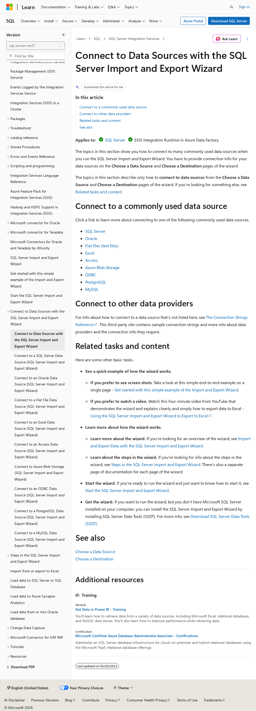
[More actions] (247, 39)
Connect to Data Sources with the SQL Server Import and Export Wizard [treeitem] (39, 340)
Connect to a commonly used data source (113, 106)
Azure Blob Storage (102, 267)
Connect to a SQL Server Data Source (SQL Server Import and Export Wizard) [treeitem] (40, 362)
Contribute (90, 700)
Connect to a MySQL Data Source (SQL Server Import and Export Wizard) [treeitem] (40, 539)
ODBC (90, 274)
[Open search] (231, 7)
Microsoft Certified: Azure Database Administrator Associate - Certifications (136, 635)
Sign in (244, 6)
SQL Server (115, 140)
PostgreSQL (95, 282)
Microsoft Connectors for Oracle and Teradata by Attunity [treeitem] (36, 245)
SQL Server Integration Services (134, 38)
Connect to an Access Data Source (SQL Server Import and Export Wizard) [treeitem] (40, 450)
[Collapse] (63, 34)
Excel (89, 253)
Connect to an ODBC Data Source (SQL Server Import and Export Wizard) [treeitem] (40, 495)
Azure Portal (193, 20)
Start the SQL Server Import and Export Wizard (127, 490)
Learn (80, 38)
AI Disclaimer (14, 700)
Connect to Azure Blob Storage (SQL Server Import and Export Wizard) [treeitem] (39, 473)
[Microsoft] (9, 7)
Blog (68, 700)
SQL (97, 38)
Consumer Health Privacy (147, 700)
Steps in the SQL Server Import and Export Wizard (155, 464)
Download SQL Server (229, 20)
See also (86, 127)
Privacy (111, 700)
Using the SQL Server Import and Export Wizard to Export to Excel (149, 415)
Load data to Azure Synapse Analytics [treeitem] (32, 599)
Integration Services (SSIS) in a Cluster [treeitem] (34, 106)
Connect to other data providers (105, 113)
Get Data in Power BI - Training (100, 609)
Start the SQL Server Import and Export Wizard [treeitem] (36, 298)
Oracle (91, 238)
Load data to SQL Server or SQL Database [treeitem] (36, 583)
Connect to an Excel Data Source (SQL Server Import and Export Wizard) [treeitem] (40, 428)
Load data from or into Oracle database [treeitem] (34, 615)
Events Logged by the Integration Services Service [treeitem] (36, 90)
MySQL (91, 289)
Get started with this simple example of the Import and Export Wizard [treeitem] (37, 279)
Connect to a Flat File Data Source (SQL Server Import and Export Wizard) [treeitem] (40, 406)
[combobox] (35, 45)
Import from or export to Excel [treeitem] (34, 570)
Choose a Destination (94, 558)
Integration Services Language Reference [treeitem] (34, 178)
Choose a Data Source (95, 551)
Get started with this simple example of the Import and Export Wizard (176, 389)
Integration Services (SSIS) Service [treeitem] (37, 61)
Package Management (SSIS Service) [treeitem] (32, 74)
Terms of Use (187, 700)
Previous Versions (45, 700)
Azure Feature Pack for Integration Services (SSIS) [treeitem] (31, 194)
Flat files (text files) (101, 245)
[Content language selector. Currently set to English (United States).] (28, 688)
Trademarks (213, 700)
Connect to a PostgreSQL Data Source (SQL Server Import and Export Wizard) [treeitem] (40, 517)
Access (91, 260)
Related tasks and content (100, 120)
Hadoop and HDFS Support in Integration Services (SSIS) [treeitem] (34, 210)
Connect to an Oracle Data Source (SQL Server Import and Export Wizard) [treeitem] (40, 384)
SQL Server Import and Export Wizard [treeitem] (34, 260)
